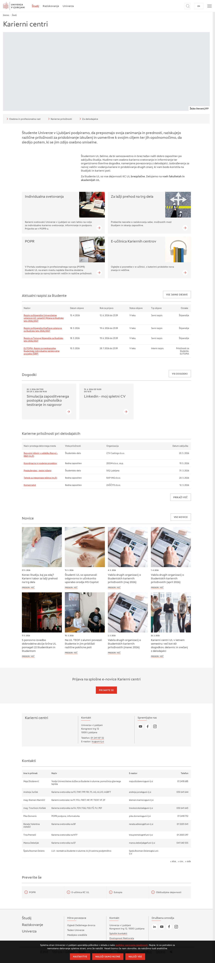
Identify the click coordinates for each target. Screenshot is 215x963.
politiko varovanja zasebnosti (132, 945)
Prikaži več (180, 498)
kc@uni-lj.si (98, 741)
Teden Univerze (75, 930)
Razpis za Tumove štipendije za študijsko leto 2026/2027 (43, 339)
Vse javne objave (177, 295)
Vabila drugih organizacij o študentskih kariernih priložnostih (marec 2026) (124, 644)
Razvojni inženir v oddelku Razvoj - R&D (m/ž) (41, 454)
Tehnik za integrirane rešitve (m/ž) (40, 478)
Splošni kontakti (118, 933)
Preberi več (28, 588)
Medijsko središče (77, 935)
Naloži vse (135, 957)
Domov (6, 15)
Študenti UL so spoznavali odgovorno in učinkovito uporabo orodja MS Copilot (82, 579)
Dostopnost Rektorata (121, 938)
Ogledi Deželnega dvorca (81, 925)
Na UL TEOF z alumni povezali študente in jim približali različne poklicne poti (83, 644)
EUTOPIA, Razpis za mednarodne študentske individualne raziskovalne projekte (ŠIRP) (41, 351)
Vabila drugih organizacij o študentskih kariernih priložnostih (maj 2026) (124, 579)
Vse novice (181, 517)
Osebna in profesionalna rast (23, 119)
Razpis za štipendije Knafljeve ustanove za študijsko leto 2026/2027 (43, 330)
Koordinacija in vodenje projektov (40, 464)
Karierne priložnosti (59, 119)
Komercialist (30, 485)
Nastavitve (80, 957)
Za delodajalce (88, 119)
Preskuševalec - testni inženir (37, 471)
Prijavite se (106, 690)
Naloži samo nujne (107, 957)
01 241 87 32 (97, 738)
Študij (35, 6)
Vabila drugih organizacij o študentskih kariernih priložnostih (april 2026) (167, 579)
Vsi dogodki (180, 374)
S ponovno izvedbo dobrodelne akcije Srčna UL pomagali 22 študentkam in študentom (39, 645)
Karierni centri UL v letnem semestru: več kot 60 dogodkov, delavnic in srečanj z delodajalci (169, 645)
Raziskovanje (51, 6)
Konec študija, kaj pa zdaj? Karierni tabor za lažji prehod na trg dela (39, 579)
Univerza (68, 6)
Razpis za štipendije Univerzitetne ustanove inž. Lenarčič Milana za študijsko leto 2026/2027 (44, 318)
